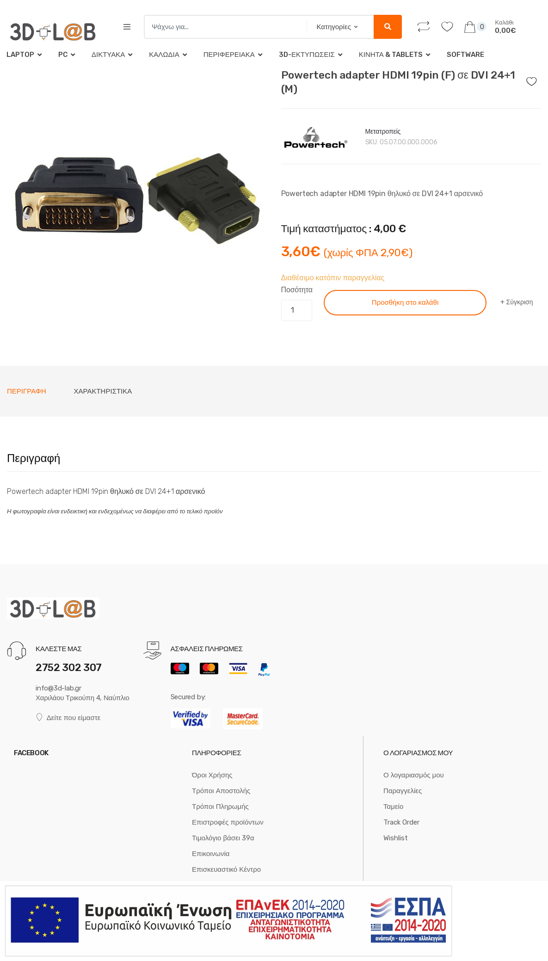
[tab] (26, 391)
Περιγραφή (26, 391)
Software (465, 54)
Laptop (20, 54)
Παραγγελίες (402, 791)
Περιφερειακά (229, 54)
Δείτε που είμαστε (68, 717)
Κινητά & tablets (391, 54)
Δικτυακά (108, 54)
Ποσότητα (297, 289)
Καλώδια (164, 54)
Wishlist (395, 838)
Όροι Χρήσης (212, 775)
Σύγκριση (519, 302)
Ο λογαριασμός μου (413, 775)
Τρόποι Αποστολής (221, 791)
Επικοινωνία (210, 854)
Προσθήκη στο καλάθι (405, 302)
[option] (137, 198)
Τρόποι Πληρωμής (220, 806)
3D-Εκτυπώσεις (307, 54)
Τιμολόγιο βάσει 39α (223, 838)
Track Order (401, 822)
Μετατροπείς (383, 132)
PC (63, 54)
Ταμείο (393, 806)
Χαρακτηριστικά (103, 391)
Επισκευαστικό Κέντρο (226, 869)
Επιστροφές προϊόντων (228, 822)
